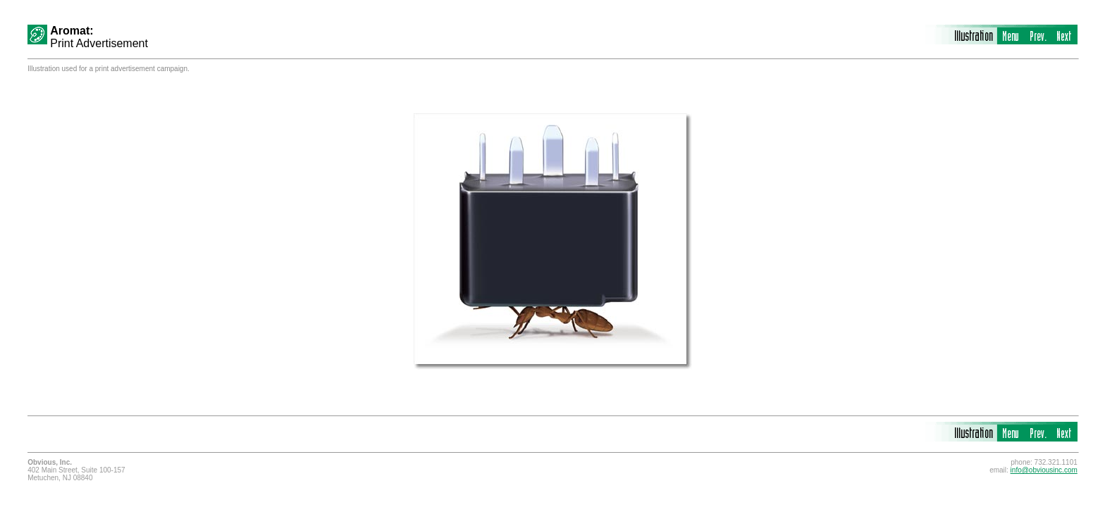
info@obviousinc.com (1044, 470)
